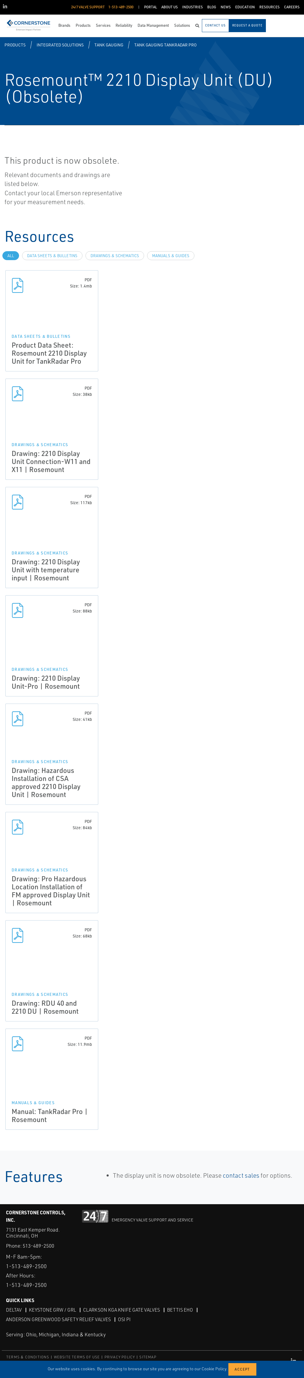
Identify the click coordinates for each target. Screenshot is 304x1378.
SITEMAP (147, 1357)
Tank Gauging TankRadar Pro (165, 44)
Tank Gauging (108, 44)
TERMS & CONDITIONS (27, 1357)
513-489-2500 (38, 1246)
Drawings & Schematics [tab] (115, 255)
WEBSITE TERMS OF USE (77, 1357)
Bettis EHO (180, 1310)
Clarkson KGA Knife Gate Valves (121, 1310)
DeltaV (14, 1310)
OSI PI (124, 1319)
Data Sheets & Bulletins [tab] (52, 255)
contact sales (241, 1175)
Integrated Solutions (60, 44)
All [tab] (10, 255)
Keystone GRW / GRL (52, 1310)
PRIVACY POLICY (120, 1357)
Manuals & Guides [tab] (170, 255)
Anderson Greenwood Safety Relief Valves (58, 1319)
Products (15, 44)
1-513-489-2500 (26, 1266)
